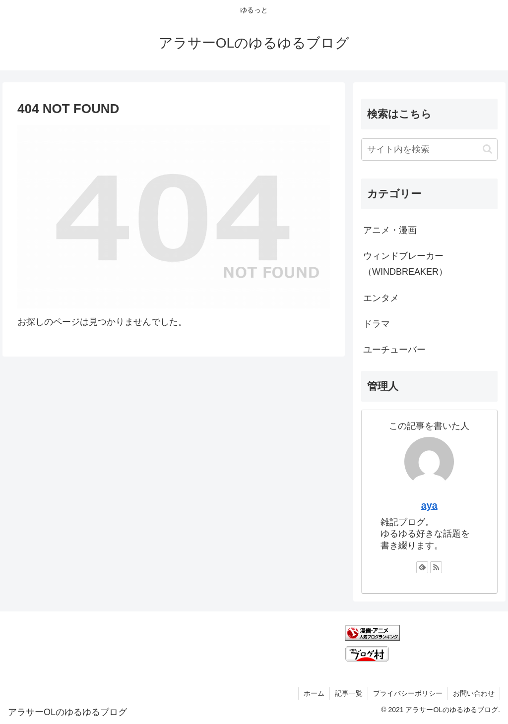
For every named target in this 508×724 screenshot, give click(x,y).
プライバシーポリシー (408, 693)
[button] (487, 149)
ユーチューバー (394, 350)
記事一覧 (349, 693)
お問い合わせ (474, 693)
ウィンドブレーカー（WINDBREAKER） (405, 264)
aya (429, 505)
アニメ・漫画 (390, 230)
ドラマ (376, 324)
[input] (429, 149)
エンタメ (381, 298)
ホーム (314, 693)
